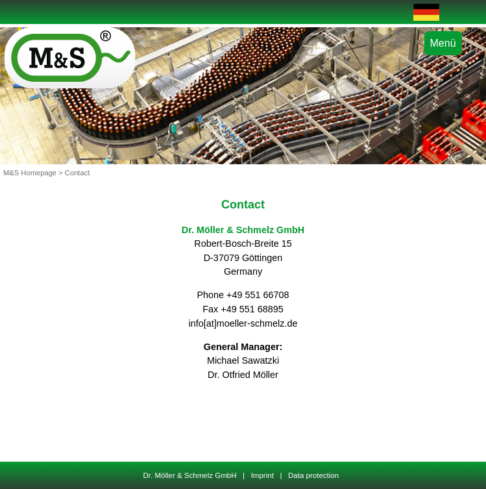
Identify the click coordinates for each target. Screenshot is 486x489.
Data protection (313, 475)
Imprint (262, 475)
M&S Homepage (29, 173)
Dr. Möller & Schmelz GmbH (191, 475)
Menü (443, 43)
